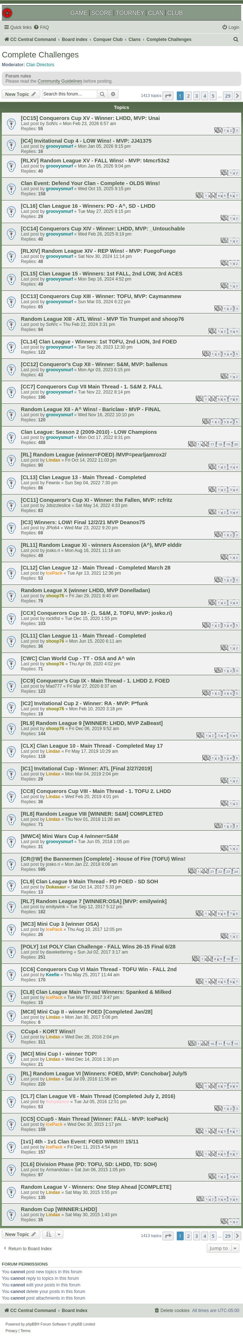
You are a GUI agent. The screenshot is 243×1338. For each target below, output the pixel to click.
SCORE (101, 13)
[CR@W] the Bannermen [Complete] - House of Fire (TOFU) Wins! (103, 859)
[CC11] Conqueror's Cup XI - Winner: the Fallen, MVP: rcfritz (96, 500)
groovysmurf (59, 146)
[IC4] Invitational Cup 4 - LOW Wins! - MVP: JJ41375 (86, 141)
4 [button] (204, 96)
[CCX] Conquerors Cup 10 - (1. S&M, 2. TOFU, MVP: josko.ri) (96, 613)
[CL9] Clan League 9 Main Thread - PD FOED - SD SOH (89, 881)
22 (220, 871)
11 (236, 958)
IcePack (54, 573)
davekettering (59, 952)
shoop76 (55, 595)
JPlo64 (53, 527)
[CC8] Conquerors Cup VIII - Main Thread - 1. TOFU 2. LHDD (96, 791)
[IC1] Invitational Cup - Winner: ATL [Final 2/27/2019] (86, 768)
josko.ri (53, 550)
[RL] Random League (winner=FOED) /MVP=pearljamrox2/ (94, 455)
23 (228, 871)
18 (220, 444)
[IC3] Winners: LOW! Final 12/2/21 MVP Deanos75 (83, 522)
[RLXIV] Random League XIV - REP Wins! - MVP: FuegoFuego (98, 251)
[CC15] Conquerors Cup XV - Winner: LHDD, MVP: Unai (90, 118)
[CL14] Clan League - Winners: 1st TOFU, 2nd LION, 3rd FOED (99, 342)
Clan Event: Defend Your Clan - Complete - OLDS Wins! (90, 183)
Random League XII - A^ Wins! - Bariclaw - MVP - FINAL (91, 409)
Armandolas (58, 1169)
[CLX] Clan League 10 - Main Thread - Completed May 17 (92, 746)
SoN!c (52, 123)
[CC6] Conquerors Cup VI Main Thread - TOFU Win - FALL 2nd (99, 969)
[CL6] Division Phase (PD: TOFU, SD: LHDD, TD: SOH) (89, 1164)
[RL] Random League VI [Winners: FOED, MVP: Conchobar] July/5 (104, 1073)
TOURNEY (130, 13)
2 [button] (188, 96)
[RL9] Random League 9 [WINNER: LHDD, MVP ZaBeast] (92, 723)
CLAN (156, 13)
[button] (167, 95)
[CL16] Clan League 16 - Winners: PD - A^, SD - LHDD (88, 206)
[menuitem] (41, 28)
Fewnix (53, 482)
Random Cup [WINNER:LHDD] (59, 1209)
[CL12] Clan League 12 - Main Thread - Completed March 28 (96, 568)
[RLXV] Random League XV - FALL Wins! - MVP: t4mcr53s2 (95, 161)
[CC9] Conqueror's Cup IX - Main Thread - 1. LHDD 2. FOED (95, 681)
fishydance (57, 1101)
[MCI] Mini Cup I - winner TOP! (59, 1054)
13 (236, 1043)
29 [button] (228, 96)
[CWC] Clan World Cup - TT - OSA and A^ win (78, 658)
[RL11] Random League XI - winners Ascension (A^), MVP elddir (101, 545)
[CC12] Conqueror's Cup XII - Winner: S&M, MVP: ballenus (94, 364)
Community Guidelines (60, 81)
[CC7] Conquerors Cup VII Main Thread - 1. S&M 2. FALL (91, 387)
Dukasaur (56, 887)
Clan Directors (40, 64)
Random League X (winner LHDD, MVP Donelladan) (85, 590)
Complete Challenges (40, 54)
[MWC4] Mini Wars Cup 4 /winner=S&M (69, 836)
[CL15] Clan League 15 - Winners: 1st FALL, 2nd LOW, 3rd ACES (101, 274)
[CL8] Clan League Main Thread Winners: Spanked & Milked (96, 992)
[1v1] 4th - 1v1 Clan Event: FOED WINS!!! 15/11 (80, 1142)
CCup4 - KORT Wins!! (48, 1031)
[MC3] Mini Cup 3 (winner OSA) (60, 924)
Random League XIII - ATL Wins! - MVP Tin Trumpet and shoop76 (102, 319)
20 (236, 444)
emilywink (55, 906)
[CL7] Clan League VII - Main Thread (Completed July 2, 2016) (98, 1096)
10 (228, 958)
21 (212, 871)
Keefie (52, 974)
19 (228, 444)
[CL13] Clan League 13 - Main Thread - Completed (83, 477)
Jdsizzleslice (58, 505)
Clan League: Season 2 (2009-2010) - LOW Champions (89, 432)
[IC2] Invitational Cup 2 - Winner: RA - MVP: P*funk (84, 703)
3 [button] (196, 96)
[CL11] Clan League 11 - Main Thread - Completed (83, 636)
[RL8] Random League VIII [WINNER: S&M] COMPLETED (92, 814)
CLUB (175, 13)
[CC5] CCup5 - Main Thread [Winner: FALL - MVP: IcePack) (94, 1119)
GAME (78, 13)
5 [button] (213, 96)
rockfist (53, 618)
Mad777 (54, 686)
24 (236, 871)
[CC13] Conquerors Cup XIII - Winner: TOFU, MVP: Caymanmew (101, 296)
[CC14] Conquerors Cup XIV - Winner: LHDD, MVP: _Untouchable (103, 229)
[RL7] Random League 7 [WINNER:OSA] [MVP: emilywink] (94, 901)
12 (228, 1043)
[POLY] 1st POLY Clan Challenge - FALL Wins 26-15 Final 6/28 (98, 947)
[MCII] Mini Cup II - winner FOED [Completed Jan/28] (87, 1012)
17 (212, 444)
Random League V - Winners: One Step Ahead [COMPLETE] (96, 1187)
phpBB (31, 1324)
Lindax (53, 460)
